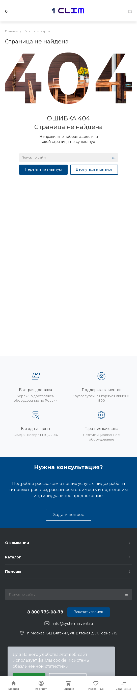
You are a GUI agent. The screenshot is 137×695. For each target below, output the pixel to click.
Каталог (13, 557)
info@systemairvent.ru (73, 623)
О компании (17, 542)
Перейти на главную (43, 169)
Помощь (13, 571)
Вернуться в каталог (94, 169)
